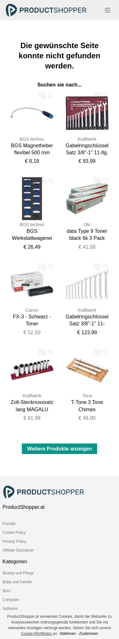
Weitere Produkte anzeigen (59, 448)
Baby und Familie (17, 582)
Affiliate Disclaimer (18, 550)
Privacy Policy (14, 541)
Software (10, 608)
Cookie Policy (14, 532)
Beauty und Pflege (18, 573)
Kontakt (9, 523)
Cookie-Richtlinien (37, 633)
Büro (6, 591)
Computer (11, 599)
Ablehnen (68, 633)
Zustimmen (88, 633)
